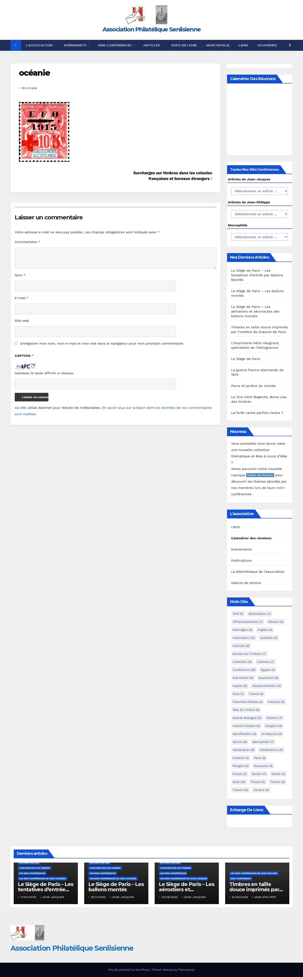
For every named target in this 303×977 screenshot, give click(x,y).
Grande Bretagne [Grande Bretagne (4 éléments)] (247, 717)
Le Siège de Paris (245, 359)
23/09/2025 (170, 897)
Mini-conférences (115, 45)
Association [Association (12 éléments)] (244, 637)
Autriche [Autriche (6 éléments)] (241, 645)
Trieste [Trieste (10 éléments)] (240, 790)
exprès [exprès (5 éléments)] (240, 685)
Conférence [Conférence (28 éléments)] (244, 669)
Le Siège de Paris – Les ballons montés (116, 886)
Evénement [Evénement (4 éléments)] (243, 677)
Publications (241, 560)
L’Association (39, 45)
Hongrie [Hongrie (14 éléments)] (273, 725)
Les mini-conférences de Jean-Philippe (254, 873)
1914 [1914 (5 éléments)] (238, 613)
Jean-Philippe (264, 897)
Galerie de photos (246, 583)
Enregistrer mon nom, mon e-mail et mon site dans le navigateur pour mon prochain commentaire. (102, 343)
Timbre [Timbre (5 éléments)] (277, 782)
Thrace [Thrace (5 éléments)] (258, 782)
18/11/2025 (99, 897)
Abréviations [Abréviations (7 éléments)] (260, 613)
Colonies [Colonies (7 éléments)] (265, 661)
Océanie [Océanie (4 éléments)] (241, 758)
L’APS (235, 527)
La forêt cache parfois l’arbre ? (257, 413)
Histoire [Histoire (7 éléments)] (274, 717)
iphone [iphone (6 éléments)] (240, 741)
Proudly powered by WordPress (129, 969)
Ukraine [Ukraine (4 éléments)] (261, 790)
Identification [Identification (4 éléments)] (244, 733)
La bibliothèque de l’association (258, 572)
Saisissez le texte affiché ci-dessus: (44, 373)
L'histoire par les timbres (34, 868)
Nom (20, 275)
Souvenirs (267, 45)
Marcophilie (218, 45)
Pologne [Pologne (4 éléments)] (241, 766)
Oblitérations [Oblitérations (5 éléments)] (271, 750)
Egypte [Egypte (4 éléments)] (268, 669)
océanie (34, 73)
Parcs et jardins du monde (253, 386)
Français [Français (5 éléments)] (276, 701)
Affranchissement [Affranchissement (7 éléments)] (248, 621)
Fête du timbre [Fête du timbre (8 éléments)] (246, 709)
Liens (243, 45)
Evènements (76, 45)
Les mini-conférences (32, 873)
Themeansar (186, 969)
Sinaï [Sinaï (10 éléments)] (239, 782)
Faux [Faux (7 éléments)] (238, 693)
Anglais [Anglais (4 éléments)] (265, 629)
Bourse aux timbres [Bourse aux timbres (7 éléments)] (249, 653)
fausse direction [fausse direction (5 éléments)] (266, 685)
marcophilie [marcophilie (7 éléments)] (263, 741)
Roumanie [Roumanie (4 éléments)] (263, 766)
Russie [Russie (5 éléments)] (240, 774)
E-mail (21, 298)
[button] (290, 45)
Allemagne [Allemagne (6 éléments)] (242, 629)
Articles (152, 45)
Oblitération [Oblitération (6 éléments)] (243, 750)
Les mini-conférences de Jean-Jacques (42, 878)
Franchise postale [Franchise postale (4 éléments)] (248, 701)
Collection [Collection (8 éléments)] (242, 661)
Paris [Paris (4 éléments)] (260, 758)
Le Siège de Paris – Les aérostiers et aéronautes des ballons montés (255, 311)
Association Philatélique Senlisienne (151, 29)
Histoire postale (29, 863)
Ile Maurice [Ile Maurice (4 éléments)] (271, 733)
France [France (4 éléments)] (256, 693)
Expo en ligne (184, 45)
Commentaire (27, 242)
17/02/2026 (28, 897)
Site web (22, 321)
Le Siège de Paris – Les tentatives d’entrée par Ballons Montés (257, 275)
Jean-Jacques (52, 897)
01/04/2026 (240, 897)
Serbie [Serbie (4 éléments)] (278, 774)
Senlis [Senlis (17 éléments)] (259, 774)
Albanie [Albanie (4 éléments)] (275, 621)
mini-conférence (241, 878)
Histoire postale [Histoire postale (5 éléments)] (246, 725)
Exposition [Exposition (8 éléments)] (268, 677)
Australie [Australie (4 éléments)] (269, 637)
